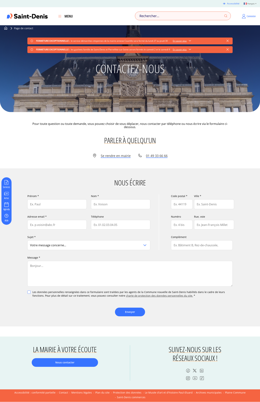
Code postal (178, 196)
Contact (63, 392)
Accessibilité (233, 3)
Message (32, 257)
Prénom (32, 196)
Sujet (30, 237)
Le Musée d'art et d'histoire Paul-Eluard (169, 392)
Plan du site (102, 392)
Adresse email (36, 216)
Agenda (6, 209)
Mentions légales (81, 392)
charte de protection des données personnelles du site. (159, 295)
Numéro (176, 216)
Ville (196, 196)
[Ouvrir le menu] (59, 16)
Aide (6, 220)
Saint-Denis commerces (131, 397)
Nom (94, 196)
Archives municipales (209, 392)
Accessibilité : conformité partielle (34, 392)
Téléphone (97, 216)
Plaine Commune (235, 392)
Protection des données (127, 392)
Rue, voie (199, 216)
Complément (178, 237)
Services (6, 186)
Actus (6, 198)
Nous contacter (64, 362)
